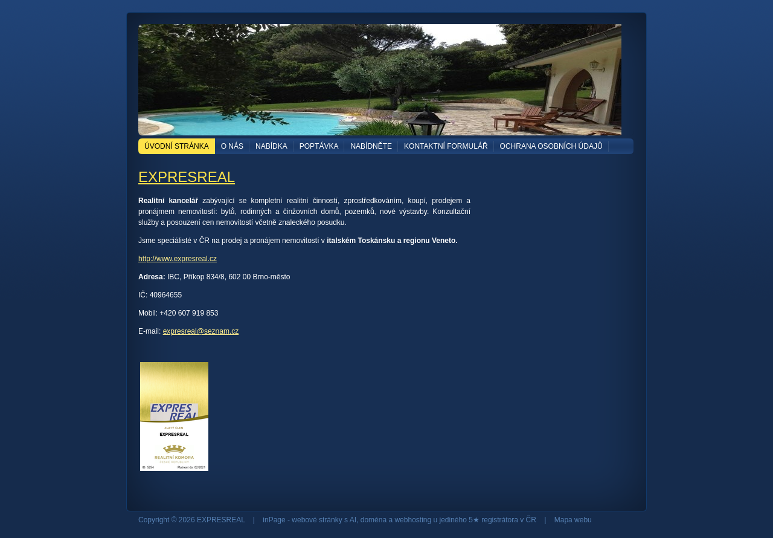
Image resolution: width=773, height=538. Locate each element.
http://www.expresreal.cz (177, 258)
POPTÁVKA (319, 146)
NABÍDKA (271, 146)
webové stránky (317, 520)
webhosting (412, 520)
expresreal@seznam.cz (201, 331)
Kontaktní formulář (445, 146)
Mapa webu (573, 520)
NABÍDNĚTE (371, 146)
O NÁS (232, 146)
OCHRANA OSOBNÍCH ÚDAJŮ (551, 146)
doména (373, 520)
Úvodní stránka (176, 146)
